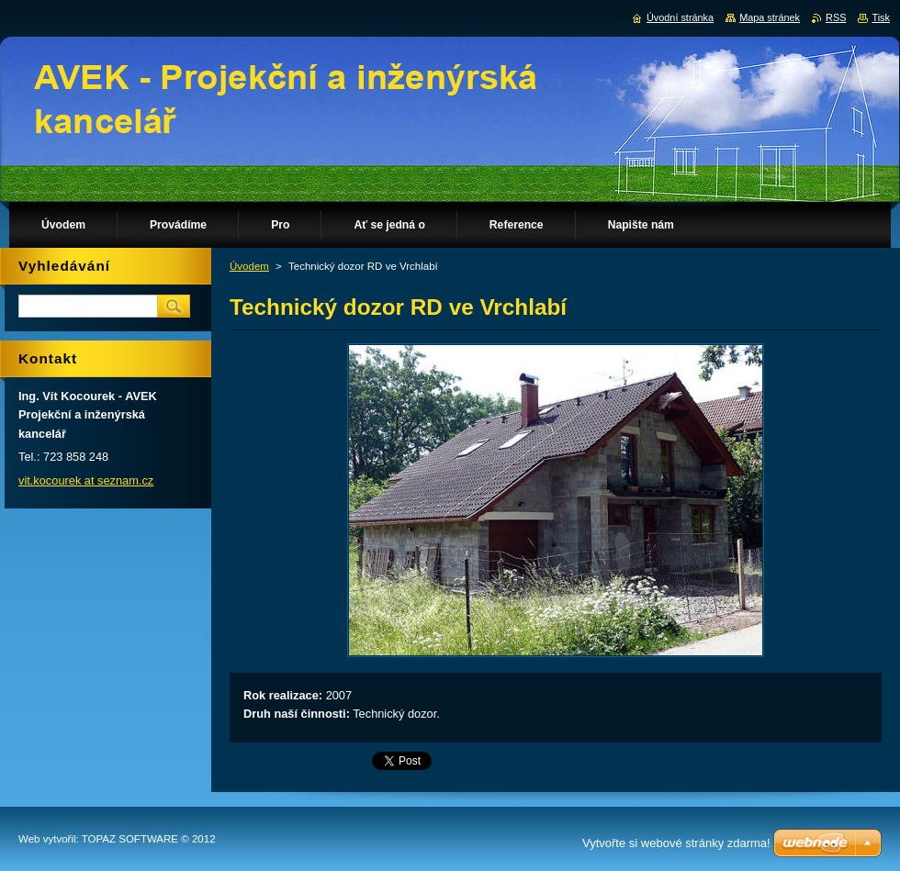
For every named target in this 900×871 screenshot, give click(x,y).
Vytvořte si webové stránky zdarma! (676, 843)
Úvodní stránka (680, 17)
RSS (836, 17)
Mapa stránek (769, 17)
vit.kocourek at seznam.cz (85, 480)
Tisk (881, 17)
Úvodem (249, 266)
